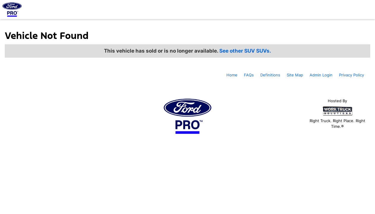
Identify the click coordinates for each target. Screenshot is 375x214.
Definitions (270, 75)
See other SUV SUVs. (245, 51)
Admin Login (321, 75)
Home (231, 75)
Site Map (295, 75)
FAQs (249, 75)
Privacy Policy (351, 75)
